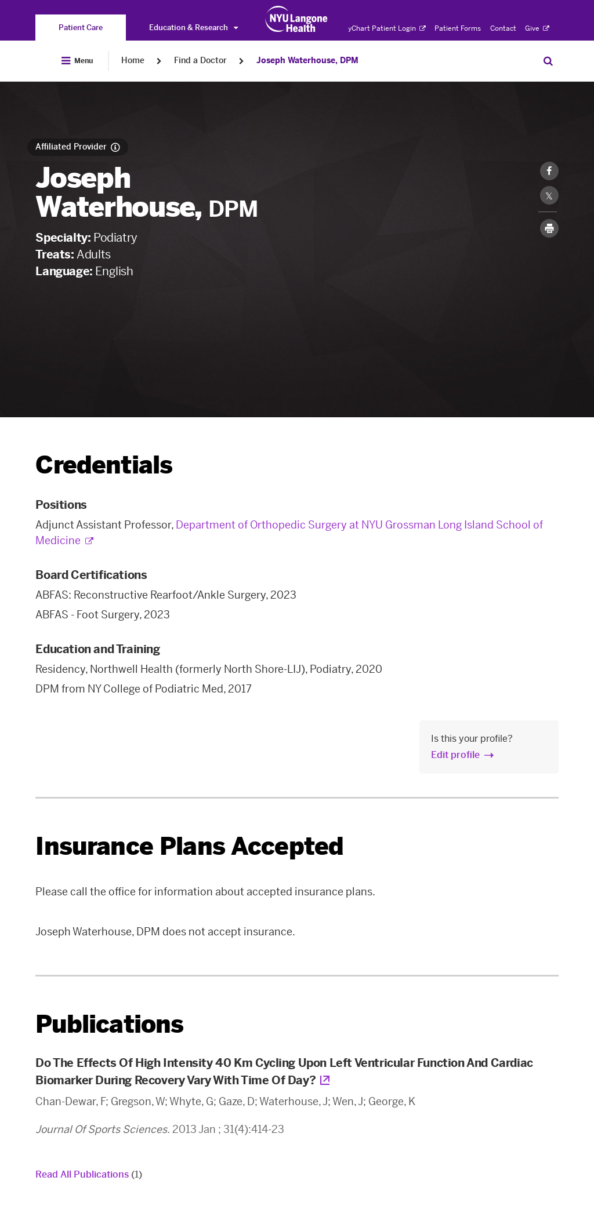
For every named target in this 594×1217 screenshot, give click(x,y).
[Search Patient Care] (548, 61)
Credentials (103, 465)
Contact (503, 28)
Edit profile (455, 754)
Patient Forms (457, 28)
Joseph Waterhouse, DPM (307, 60)
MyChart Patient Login (384, 28)
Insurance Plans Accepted (189, 846)
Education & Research (193, 27)
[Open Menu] (77, 61)
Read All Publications (88, 1174)
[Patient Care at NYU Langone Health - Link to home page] (296, 19)
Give (537, 28)
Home (132, 60)
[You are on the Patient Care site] (80, 27)
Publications (109, 1024)
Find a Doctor (200, 60)
